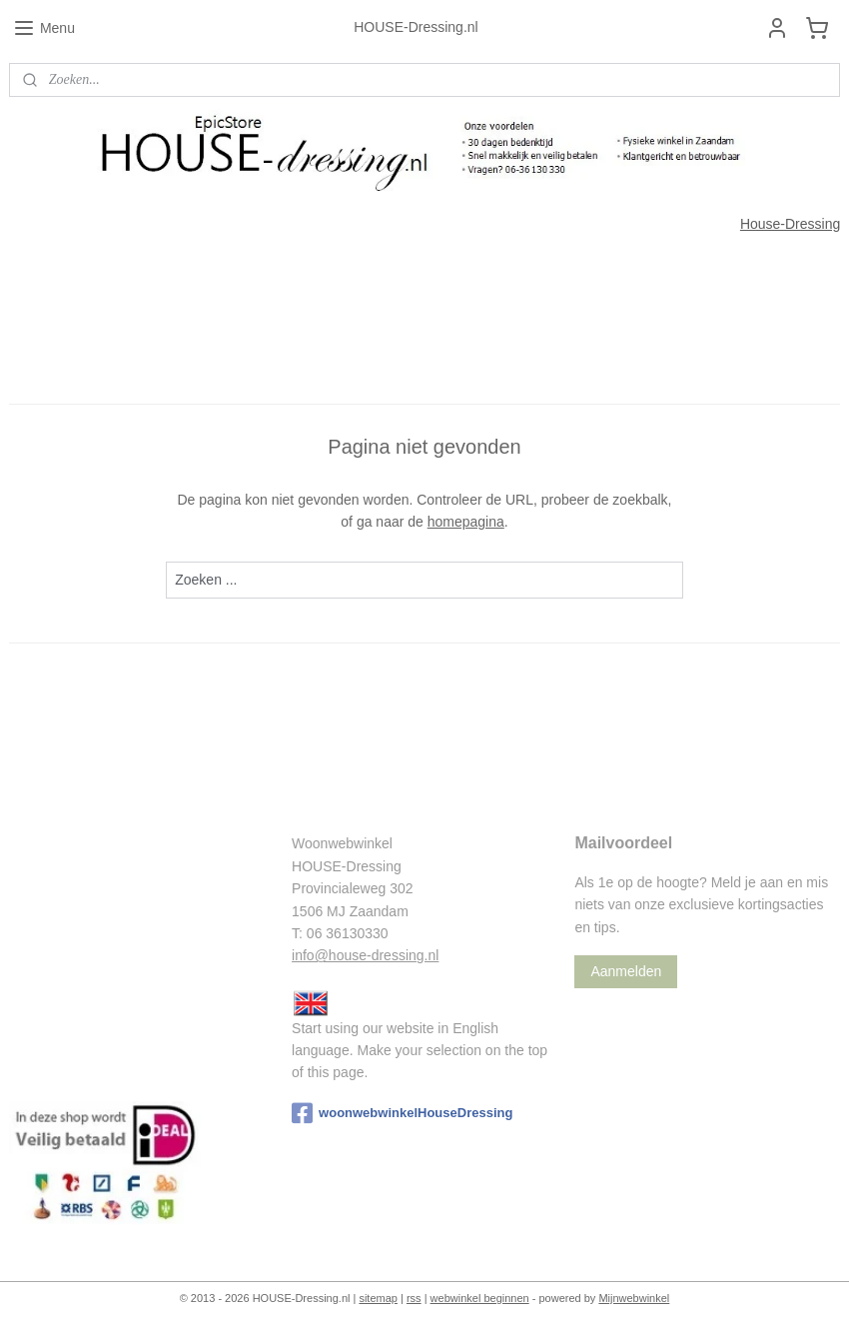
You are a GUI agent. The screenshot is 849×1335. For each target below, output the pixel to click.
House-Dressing (790, 224)
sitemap (378, 1298)
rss (414, 1298)
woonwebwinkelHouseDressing (402, 1113)
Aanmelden (625, 971)
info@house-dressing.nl (365, 955)
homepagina (465, 522)
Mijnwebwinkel (633, 1298)
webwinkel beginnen (479, 1298)
